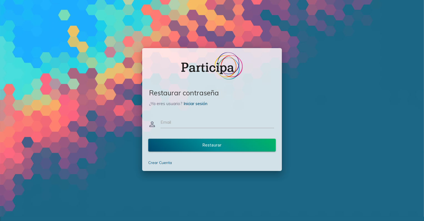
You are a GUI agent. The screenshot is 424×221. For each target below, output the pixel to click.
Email (165, 122)
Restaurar (212, 145)
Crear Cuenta (160, 162)
